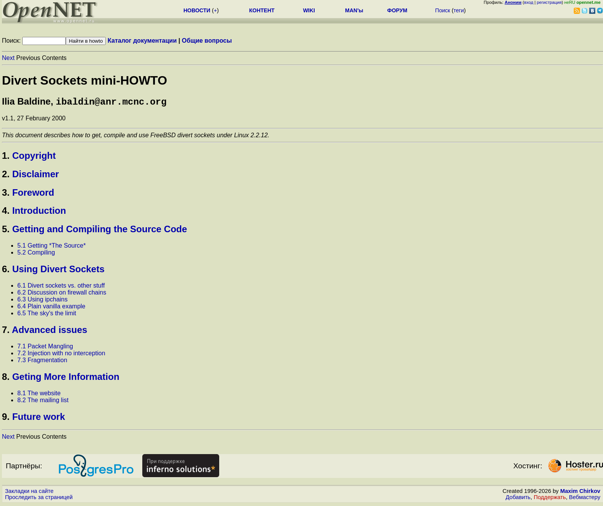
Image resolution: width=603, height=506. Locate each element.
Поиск (442, 10)
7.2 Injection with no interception (61, 354)
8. (6, 378)
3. (6, 194)
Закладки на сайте (29, 492)
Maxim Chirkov (580, 492)
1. (6, 157)
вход (528, 2)
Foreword (33, 194)
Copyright (34, 157)
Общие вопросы (207, 40)
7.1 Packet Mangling (45, 348)
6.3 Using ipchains (42, 301)
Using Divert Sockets (58, 270)
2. (6, 175)
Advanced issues (49, 331)
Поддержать (550, 499)
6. (6, 270)
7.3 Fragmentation (42, 361)
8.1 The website (39, 394)
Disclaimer (35, 175)
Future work (38, 418)
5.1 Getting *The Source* (51, 247)
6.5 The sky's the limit (46, 314)
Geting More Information (66, 378)
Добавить (518, 499)
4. (6, 212)
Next (8, 58)
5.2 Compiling (36, 254)
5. (6, 230)
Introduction (39, 212)
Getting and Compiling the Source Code (99, 230)
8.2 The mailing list (42, 401)
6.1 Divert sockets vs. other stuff (61, 287)
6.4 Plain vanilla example (51, 308)
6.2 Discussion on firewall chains (61, 294)
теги (458, 10)
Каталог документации (142, 40)
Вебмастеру (584, 499)
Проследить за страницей (39, 499)
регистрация (549, 2)
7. (6, 331)
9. (6, 418)
